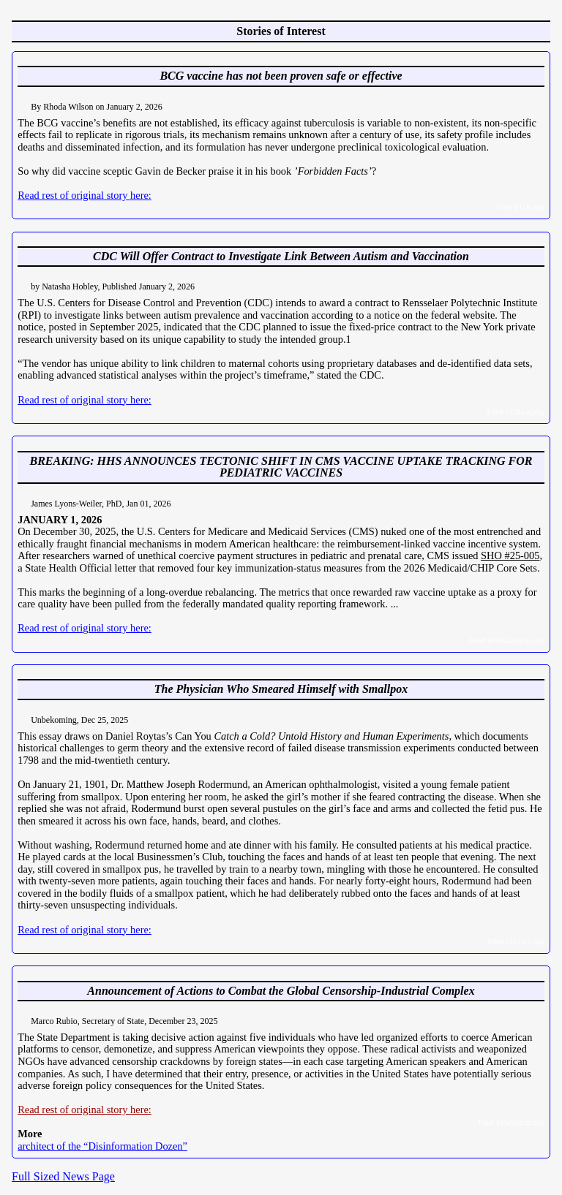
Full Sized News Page (63, 1176)
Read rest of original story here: (84, 195)
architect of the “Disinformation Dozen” (102, 1146)
